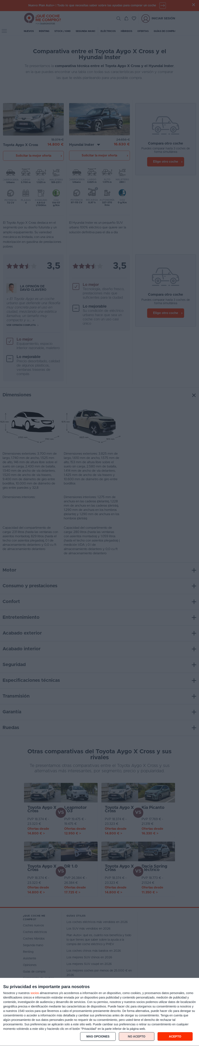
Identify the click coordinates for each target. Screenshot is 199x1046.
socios (34, 993)
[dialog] (99, 1012)
